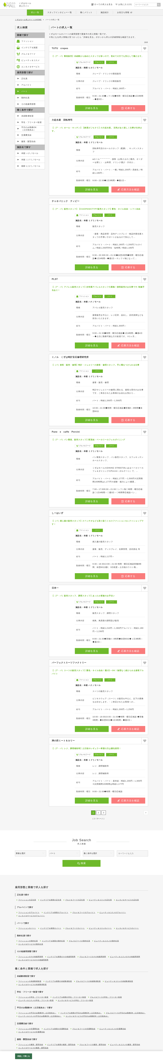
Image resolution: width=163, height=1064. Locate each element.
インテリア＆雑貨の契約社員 (53, 941)
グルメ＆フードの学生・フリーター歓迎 (106, 997)
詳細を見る (91, 108)
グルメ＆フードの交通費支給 (83, 1029)
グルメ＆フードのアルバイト (83, 912)
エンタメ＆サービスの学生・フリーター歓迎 (75, 1000)
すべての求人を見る (103, 4)
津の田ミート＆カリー (63, 740)
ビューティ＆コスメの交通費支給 (112, 1029)
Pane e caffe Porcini (66, 432)
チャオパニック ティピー (65, 201)
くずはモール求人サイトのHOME (28, 20)
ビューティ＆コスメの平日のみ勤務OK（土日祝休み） (40, 1016)
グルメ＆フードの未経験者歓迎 (88, 981)
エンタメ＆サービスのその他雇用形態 (33, 960)
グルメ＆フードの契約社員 (79, 941)
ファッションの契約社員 (28, 941)
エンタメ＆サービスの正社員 (127, 900)
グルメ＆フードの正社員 (75, 900)
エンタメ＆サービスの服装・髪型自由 (33, 1048)
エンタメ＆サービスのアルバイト (31, 916)
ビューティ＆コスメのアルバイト (112, 912)
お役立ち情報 (123, 12)
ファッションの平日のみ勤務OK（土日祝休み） (37, 1013)
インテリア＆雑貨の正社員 (50, 900)
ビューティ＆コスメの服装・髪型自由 (125, 1045)
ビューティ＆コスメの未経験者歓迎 (119, 981)
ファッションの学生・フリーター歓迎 (33, 997)
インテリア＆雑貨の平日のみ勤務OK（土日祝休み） (81, 1013)
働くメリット (86, 12)
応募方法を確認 (128, 189)
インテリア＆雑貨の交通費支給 (56, 1029)
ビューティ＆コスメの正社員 (100, 900)
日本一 (55, 588)
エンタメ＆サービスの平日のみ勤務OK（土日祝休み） (87, 1016)
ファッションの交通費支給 (29, 1029)
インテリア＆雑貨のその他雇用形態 (61, 957)
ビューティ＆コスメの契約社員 (106, 941)
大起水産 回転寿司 (62, 120)
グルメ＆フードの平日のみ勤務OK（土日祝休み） (126, 1013)
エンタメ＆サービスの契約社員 (30, 944)
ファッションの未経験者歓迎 (29, 981)
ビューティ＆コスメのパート (100, 928)
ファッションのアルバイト (29, 912)
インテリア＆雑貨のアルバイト (56, 912)
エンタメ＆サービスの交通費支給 (31, 1032)
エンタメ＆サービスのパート (127, 928)
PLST (55, 279)
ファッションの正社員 (27, 900)
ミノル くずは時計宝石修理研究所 (70, 357)
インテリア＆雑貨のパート (50, 928)
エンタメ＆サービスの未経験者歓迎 (32, 984)
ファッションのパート (27, 928)
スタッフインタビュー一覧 (59, 12)
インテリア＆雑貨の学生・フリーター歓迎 (69, 997)
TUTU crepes (60, 48)
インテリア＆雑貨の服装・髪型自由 (61, 1045)
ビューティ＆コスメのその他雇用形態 (125, 957)
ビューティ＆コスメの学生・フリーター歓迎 (36, 1000)
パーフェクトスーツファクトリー (69, 662)
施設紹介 (105, 12)
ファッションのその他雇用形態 (30, 957)
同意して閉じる (23, 1056)
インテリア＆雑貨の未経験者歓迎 (58, 981)
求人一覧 (35, 12)
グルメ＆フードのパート (75, 928)
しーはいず (57, 513)
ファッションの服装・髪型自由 (30, 1045)
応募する (128, 108)
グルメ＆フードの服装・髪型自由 (92, 1045)
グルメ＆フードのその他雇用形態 (92, 957)
